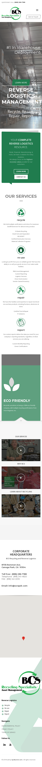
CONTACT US (21, 177)
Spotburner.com (17, 760)
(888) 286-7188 (19, 2)
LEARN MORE (21, 171)
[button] (23, 638)
